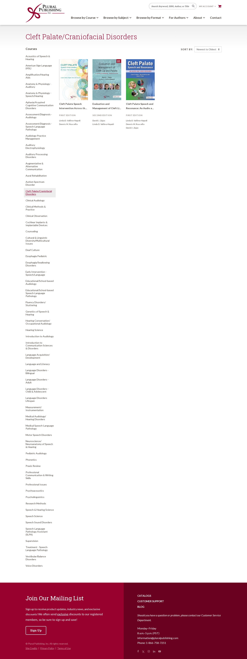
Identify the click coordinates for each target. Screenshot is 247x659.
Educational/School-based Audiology (40, 282)
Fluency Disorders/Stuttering (36, 304)
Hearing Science (34, 329)
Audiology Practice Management (36, 137)
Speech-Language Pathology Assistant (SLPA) (37, 531)
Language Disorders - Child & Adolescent (37, 390)
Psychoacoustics (35, 490)
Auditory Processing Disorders (37, 156)
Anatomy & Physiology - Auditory (38, 85)
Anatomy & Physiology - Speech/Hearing (38, 94)
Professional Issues (36, 484)
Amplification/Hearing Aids (37, 76)
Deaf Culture (33, 249)
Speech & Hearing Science (40, 509)
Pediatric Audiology (36, 453)
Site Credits (31, 648)
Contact (216, 17)
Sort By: (187, 49)
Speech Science (34, 516)
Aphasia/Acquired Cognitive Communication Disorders (39, 105)
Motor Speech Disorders (39, 434)
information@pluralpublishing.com (157, 638)
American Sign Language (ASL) (39, 67)
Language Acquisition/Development (38, 356)
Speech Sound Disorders (39, 522)
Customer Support (150, 601)
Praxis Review (33, 465)
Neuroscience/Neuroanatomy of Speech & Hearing (39, 444)
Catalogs (144, 595)
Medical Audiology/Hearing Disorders (36, 418)
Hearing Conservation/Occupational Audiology (38, 322)
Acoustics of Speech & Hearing (38, 58)
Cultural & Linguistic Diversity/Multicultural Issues (38, 240)
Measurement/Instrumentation (34, 409)
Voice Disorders (34, 565)
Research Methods (36, 503)
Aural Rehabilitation (36, 175)
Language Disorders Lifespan (36, 399)
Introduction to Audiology (40, 336)
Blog (140, 606)
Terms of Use (64, 648)
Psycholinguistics (35, 497)
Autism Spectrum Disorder (35, 183)
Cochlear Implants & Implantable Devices (36, 224)
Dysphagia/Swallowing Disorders (38, 264)
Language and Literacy (38, 364)
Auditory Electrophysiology (35, 146)
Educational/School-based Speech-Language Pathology (40, 293)
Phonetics (31, 459)
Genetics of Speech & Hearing (37, 313)
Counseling (32, 231)
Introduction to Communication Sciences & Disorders (39, 345)
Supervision (32, 540)
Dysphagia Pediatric (36, 256)
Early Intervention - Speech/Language (36, 273)
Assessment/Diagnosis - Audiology (39, 116)
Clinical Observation (36, 215)
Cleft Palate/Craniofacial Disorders (39, 192)
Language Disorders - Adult (37, 381)
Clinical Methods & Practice (36, 208)
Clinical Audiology (35, 200)
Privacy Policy (47, 648)
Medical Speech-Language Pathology (40, 427)
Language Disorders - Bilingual (37, 372)
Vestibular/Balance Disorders (36, 558)
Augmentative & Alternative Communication (34, 166)
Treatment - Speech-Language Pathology (37, 548)
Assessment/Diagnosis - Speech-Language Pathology (39, 126)
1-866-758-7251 (156, 642)
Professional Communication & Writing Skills (39, 475)
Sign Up (36, 630)
